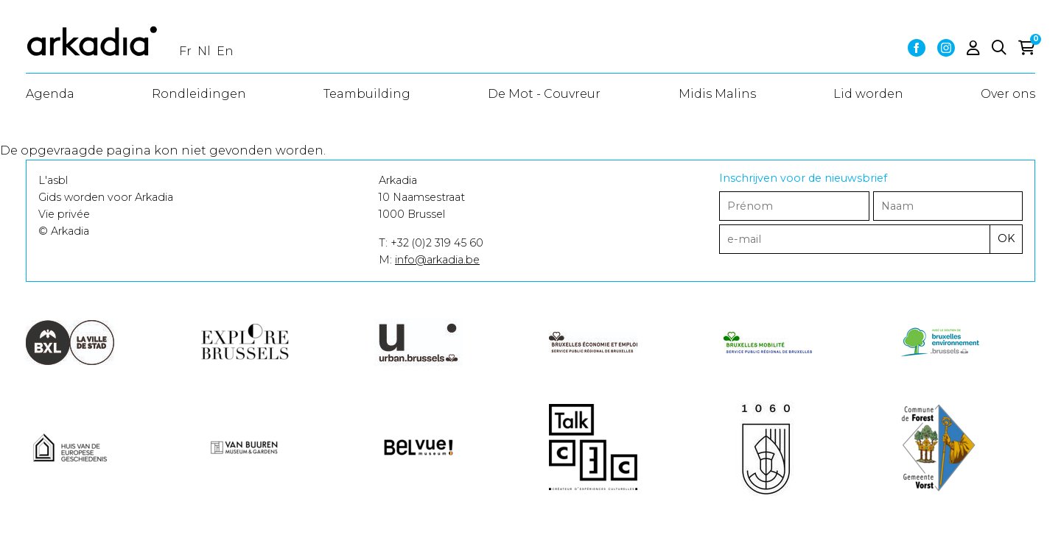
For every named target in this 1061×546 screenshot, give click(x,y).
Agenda (50, 94)
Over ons (1008, 94)
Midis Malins (717, 94)
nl (204, 51)
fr (185, 51)
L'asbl (53, 180)
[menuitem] (50, 94)
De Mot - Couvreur (544, 94)
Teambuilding (366, 94)
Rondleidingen (199, 94)
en (225, 51)
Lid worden (868, 94)
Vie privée (64, 214)
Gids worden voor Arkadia (105, 197)
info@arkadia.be (437, 259)
